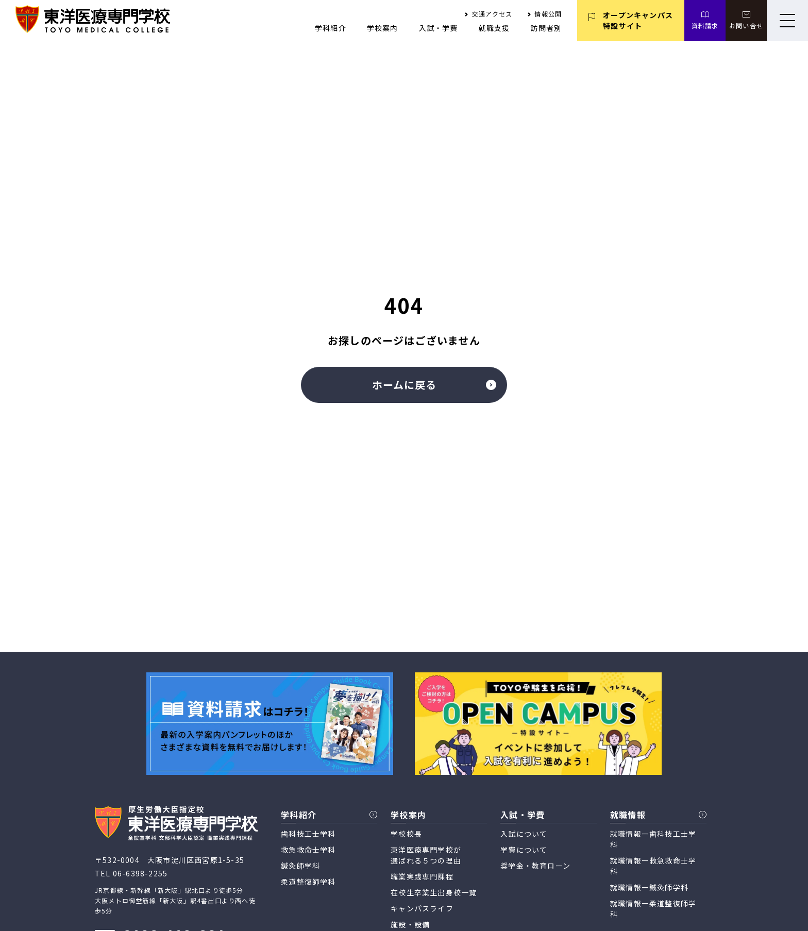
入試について (523, 833)
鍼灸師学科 (300, 865)
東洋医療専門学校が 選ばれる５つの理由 (426, 855)
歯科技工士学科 (308, 833)
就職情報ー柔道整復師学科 (653, 908)
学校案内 (382, 28)
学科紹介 (330, 28)
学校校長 (406, 833)
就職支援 (494, 28)
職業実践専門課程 (422, 876)
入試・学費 (438, 28)
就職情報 (628, 814)
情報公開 (548, 13)
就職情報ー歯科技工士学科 (653, 839)
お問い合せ (746, 25)
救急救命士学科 (308, 849)
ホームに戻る (434, 384)
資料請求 (705, 25)
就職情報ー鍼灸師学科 (649, 887)
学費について (523, 849)
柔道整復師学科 (308, 881)
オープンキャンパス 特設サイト (638, 20)
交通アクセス (492, 13)
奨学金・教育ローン (535, 865)
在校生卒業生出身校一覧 (434, 892)
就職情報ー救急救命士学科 (653, 865)
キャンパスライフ (422, 908)
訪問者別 (546, 28)
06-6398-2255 (140, 873)
